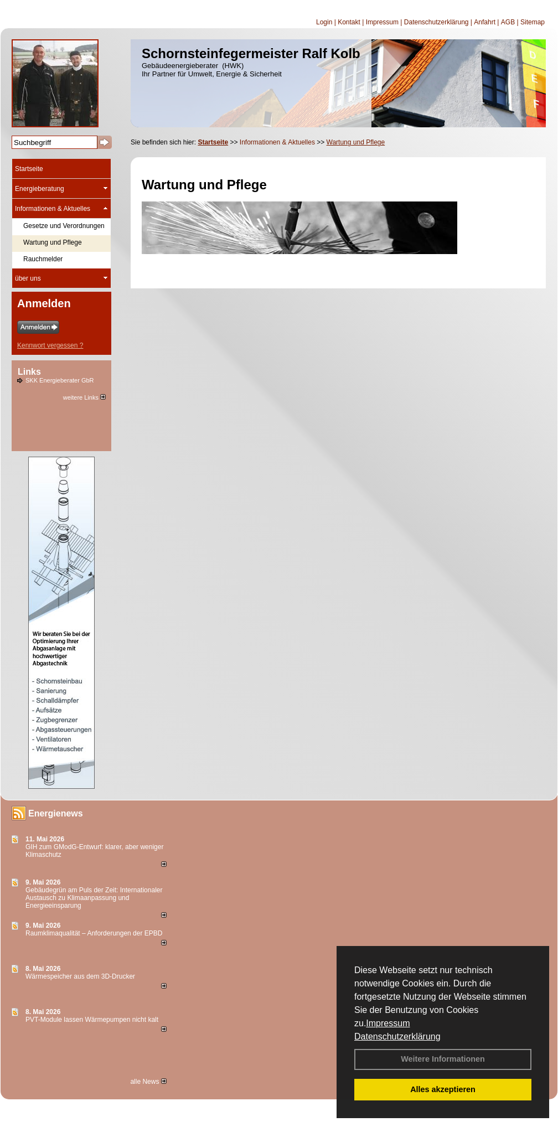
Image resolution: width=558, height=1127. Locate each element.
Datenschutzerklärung (397, 1036)
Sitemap (532, 22)
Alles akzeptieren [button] (443, 1089)
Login (324, 22)
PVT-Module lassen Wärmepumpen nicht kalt (91, 1019)
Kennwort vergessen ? (50, 345)
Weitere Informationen (443, 1058)
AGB (508, 22)
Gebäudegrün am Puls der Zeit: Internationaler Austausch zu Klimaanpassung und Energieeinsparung (93, 897)
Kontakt (349, 22)
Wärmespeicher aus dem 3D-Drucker (80, 976)
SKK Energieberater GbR (59, 380)
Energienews (55, 813)
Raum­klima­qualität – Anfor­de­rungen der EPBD (93, 933)
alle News (148, 1081)
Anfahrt (484, 22)
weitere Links (84, 397)
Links (29, 371)
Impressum (388, 1023)
